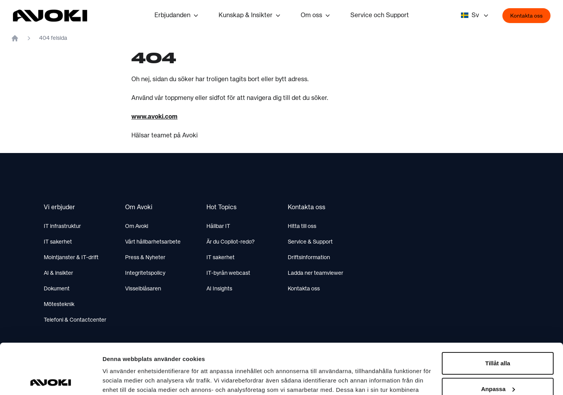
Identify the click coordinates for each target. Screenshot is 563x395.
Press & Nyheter (145, 257)
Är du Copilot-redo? (230, 242)
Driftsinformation (309, 257)
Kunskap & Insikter (250, 16)
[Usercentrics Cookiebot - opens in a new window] (50, 380)
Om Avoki (136, 226)
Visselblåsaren (143, 289)
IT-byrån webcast (228, 273)
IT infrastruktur (62, 226)
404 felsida (53, 38)
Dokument (57, 289)
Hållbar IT (218, 226)
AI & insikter (58, 273)
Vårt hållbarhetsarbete (153, 242)
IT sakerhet (58, 242)
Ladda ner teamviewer (315, 273)
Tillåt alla (497, 313)
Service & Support (310, 242)
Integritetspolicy (145, 273)
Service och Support (379, 15)
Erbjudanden (177, 16)
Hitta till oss (302, 226)
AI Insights (219, 289)
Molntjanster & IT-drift (71, 257)
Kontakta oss (526, 16)
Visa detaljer (119, 379)
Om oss (316, 16)
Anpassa (498, 338)
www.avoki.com (154, 117)
